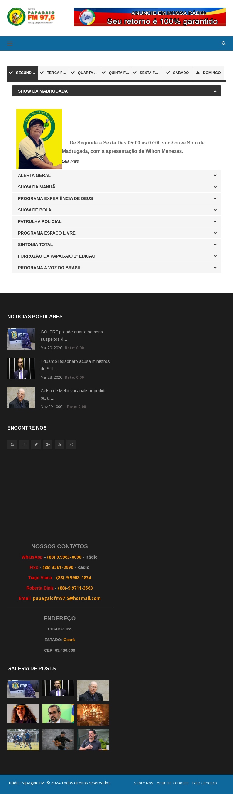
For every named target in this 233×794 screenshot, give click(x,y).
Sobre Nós (143, 783)
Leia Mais (70, 161)
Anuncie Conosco (173, 783)
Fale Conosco (204, 783)
